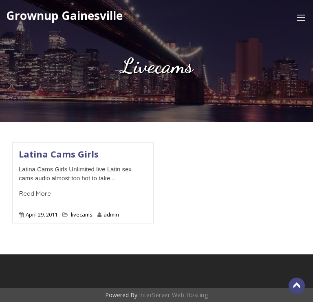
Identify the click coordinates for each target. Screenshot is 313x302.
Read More (35, 193)
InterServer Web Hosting (173, 295)
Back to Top (297, 286)
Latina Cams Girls (59, 154)
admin (108, 214)
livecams (82, 214)
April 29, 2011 (41, 214)
